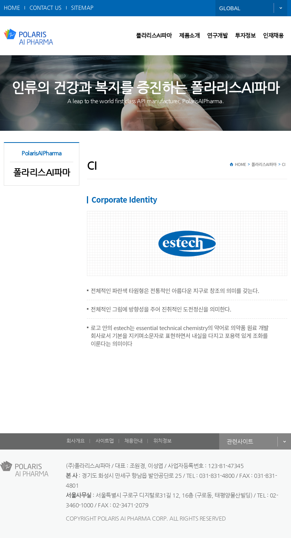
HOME (12, 8)
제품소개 (189, 36)
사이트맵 (105, 440)
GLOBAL (229, 8)
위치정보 (162, 440)
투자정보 (245, 36)
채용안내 (133, 440)
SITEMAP (82, 8)
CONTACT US (45, 8)
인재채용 (273, 36)
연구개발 (217, 36)
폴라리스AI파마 (154, 36)
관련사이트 (240, 441)
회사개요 (76, 440)
